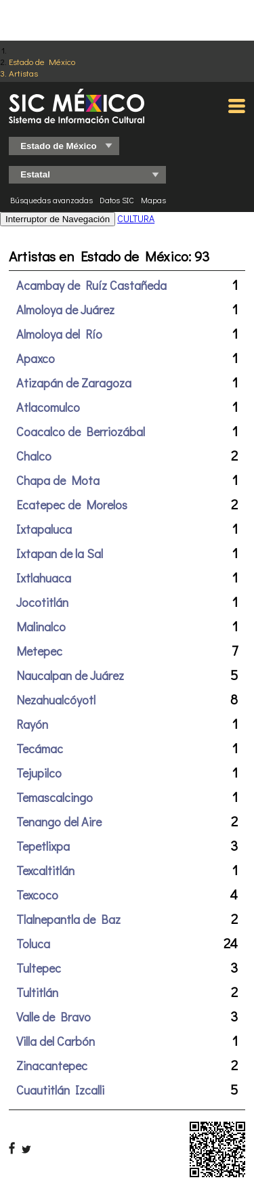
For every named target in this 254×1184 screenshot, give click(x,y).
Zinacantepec (51, 1065)
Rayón (32, 724)
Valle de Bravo (53, 1017)
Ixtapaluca (44, 529)
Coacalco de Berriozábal (80, 431)
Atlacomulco (48, 407)
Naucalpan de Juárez (70, 675)
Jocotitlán (42, 602)
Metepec (39, 651)
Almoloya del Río (59, 334)
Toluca (33, 943)
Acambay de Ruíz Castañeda (91, 285)
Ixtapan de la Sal (59, 553)
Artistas (23, 73)
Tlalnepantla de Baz (68, 919)
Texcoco (37, 895)
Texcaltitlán (45, 870)
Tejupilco (39, 773)
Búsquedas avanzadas (51, 199)
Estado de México (42, 61)
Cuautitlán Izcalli (60, 1090)
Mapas (153, 199)
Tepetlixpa (43, 846)
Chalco (33, 456)
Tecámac (39, 748)
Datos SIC (117, 199)
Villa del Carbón (55, 1041)
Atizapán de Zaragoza (73, 383)
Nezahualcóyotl (56, 700)
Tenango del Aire (59, 821)
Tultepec (38, 968)
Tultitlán (37, 992)
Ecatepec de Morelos (71, 504)
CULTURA (135, 218)
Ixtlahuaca (43, 578)
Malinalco (41, 626)
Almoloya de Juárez (65, 309)
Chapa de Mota (58, 480)
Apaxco (35, 358)
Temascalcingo (54, 797)
